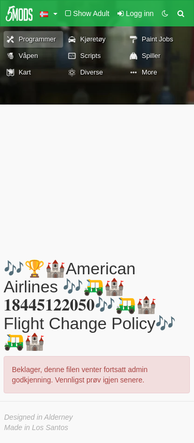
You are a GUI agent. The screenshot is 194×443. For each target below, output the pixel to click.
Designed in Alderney (38, 417)
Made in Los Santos (36, 427)
